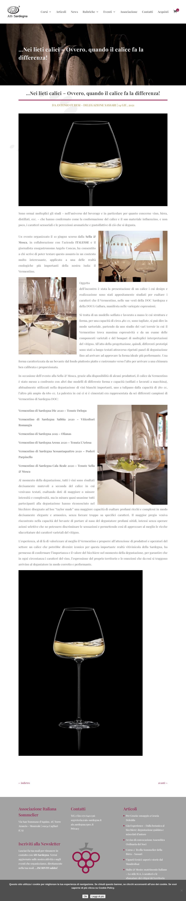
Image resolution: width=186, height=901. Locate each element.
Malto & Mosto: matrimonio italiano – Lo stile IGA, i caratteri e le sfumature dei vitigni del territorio (146, 874)
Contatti (147, 12)
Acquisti (163, 12)
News (74, 12)
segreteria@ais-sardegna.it (86, 820)
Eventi (107, 12)
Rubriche (89, 12)
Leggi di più (98, 896)
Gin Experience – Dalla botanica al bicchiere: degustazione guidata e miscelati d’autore (145, 830)
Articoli (61, 12)
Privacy (75, 828)
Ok (85, 896)
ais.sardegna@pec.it (82, 824)
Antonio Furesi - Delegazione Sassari (86, 105)
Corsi (44, 12)
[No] (181, 890)
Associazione (128, 12)
